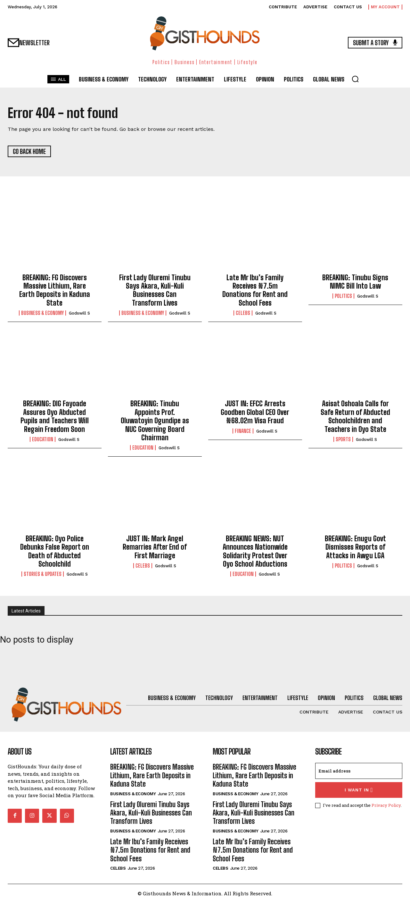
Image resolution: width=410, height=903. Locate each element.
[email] (358, 771)
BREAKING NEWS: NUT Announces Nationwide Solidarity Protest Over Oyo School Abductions (255, 552)
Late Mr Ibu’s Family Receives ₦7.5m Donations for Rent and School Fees (255, 291)
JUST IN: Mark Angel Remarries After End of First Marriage (155, 547)
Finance (243, 431)
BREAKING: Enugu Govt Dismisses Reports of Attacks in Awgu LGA (355, 547)
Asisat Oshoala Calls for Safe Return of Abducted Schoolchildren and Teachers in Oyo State (355, 417)
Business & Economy (42, 313)
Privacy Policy (386, 805)
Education (42, 439)
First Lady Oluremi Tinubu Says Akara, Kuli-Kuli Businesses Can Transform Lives (155, 291)
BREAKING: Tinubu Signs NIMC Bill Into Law (355, 282)
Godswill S (79, 313)
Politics (343, 296)
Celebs (243, 313)
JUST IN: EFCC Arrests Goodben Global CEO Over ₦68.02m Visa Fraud (255, 413)
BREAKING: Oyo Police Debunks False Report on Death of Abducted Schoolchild (54, 552)
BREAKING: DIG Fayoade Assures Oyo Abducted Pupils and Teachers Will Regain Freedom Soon (54, 417)
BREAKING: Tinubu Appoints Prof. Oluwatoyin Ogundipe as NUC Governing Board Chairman (155, 421)
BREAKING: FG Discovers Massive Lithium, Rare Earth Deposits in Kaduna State (54, 291)
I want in (359, 790)
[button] (355, 79)
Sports (343, 439)
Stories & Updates (43, 574)
